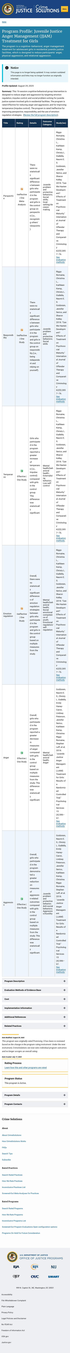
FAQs (4, 1147)
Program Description (14, 981)
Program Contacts (13, 1104)
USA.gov (5, 1336)
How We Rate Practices (12, 1181)
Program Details (12, 1095)
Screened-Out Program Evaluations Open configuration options (29, 1227)
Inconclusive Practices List (13, 1187)
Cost (6, 999)
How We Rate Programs (12, 1214)
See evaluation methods (61, 259)
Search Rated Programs (12, 1208)
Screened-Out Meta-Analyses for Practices (20, 1193)
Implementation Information (18, 1008)
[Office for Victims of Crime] (35, 1278)
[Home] (37, 9)
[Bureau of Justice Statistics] (35, 1270)
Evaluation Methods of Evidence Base (22, 990)
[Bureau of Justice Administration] (16, 1269)
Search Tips (7, 1153)
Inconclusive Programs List (14, 1221)
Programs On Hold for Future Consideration (21, 1233)
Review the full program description (40, 115)
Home (4, 22)
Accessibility (6, 1294)
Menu (65, 9)
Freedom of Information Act (13, 1330)
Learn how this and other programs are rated (26, 1067)
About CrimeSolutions (11, 1135)
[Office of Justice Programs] (8, 9)
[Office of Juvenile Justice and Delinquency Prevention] (16, 1279)
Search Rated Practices (12, 1175)
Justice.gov (6, 1342)
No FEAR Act (6, 1324)
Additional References (15, 1017)
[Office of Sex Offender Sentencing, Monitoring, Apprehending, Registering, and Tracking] (53, 1278)
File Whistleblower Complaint (13, 1300)
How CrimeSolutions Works (14, 1141)
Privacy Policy (7, 1312)
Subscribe (6, 1160)
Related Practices (12, 1026)
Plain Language (7, 1306)
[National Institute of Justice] (53, 1269)
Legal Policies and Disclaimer (13, 1318)
